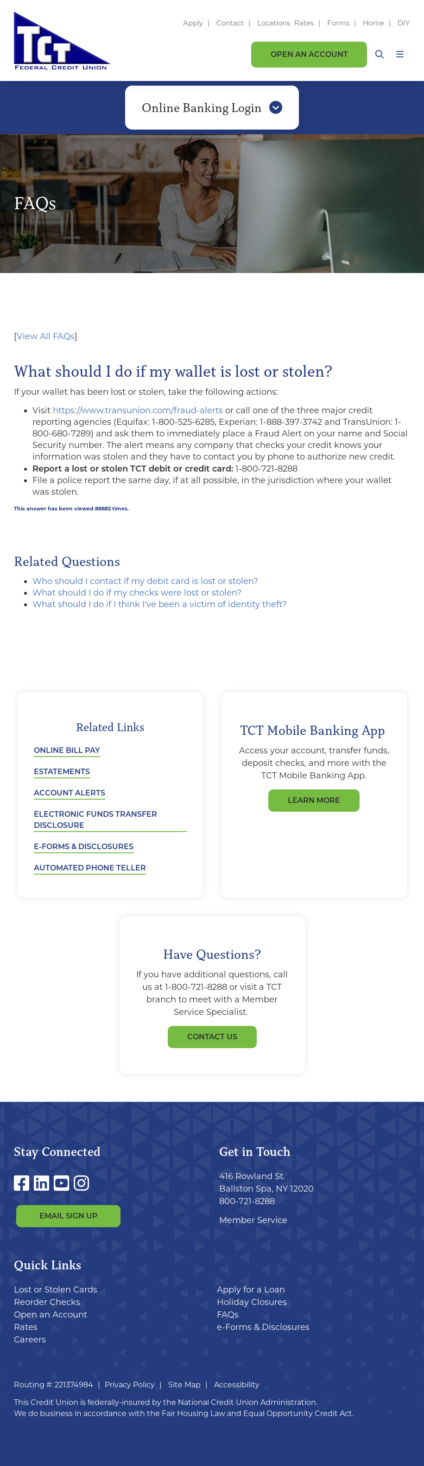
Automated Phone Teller (90, 867)
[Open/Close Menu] (400, 54)
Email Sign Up (68, 1215)
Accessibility (236, 1384)
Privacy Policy (130, 1384)
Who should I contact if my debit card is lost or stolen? (145, 581)
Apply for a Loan (251, 1290)
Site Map (184, 1384)
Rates (304, 23)
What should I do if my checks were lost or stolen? (136, 593)
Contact (230, 23)
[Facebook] (24, 1183)
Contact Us (212, 1036)
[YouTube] (64, 1183)
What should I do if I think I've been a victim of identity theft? (159, 604)
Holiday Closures (252, 1302)
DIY (404, 23)
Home (373, 23)
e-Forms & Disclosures (83, 846)
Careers (30, 1340)
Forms (338, 23)
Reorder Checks (47, 1302)
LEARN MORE (314, 800)
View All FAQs (46, 336)
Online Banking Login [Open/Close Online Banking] (212, 108)
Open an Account (309, 54)
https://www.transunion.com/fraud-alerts (138, 410)
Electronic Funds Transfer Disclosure (95, 820)
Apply (193, 23)
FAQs (228, 1315)
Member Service (253, 1220)
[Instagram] (81, 1183)
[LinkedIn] (44, 1183)
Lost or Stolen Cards (55, 1290)
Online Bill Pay (67, 750)
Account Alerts (69, 793)
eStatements (62, 771)
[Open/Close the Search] (379, 54)
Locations (274, 23)
